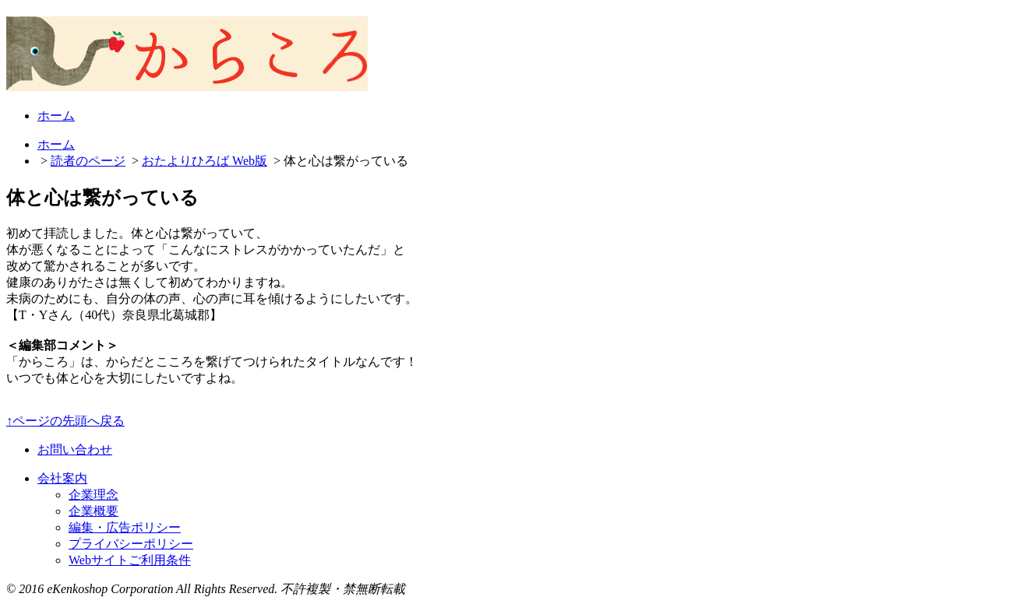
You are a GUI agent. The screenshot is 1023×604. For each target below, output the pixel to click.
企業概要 (93, 511)
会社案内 (62, 478)
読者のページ (88, 160)
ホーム (56, 115)
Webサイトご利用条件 (130, 560)
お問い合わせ (74, 449)
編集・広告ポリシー (125, 527)
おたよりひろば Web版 (204, 160)
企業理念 (93, 494)
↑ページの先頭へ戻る (65, 420)
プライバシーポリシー (131, 543)
